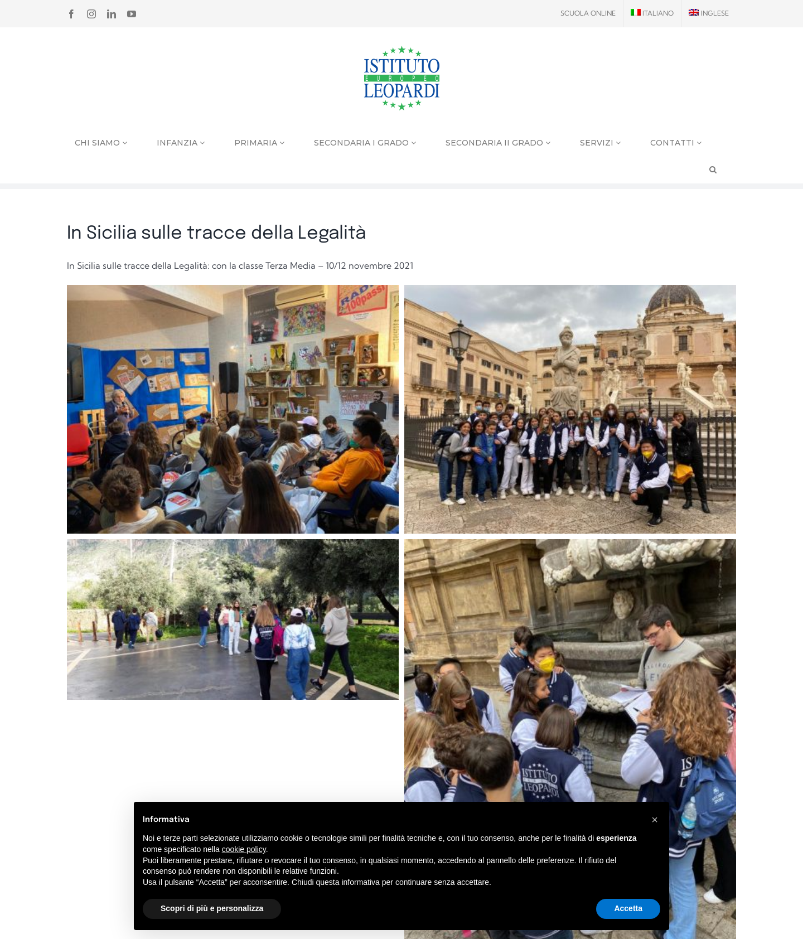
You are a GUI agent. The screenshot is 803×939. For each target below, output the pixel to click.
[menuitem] (652, 13)
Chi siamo (101, 143)
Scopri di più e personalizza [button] (212, 908)
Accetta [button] (628, 908)
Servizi (600, 143)
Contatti (676, 143)
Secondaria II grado (498, 143)
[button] (655, 820)
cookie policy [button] (244, 849)
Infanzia (181, 143)
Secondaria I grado (365, 143)
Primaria (259, 143)
